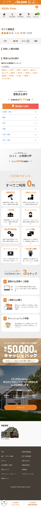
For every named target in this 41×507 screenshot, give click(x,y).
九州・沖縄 (6, 140)
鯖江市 (33, 70)
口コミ (25, 41)
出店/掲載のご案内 (6, 465)
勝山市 (25, 70)
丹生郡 (11, 76)
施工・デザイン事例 (7, 456)
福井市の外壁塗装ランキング (11, 63)
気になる (36, 15)
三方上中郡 (5, 78)
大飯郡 (25, 76)
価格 (35, 41)
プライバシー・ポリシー (8, 474)
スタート (20, 407)
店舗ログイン (5, 478)
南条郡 (4, 76)
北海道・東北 (7, 112)
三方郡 (18, 76)
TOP (4, 15)
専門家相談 (20, 15)
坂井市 (20, 73)
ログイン (3, 460)
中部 (3, 123)
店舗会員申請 (26, 465)
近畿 (3, 129)
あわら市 (5, 73)
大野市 (18, 70)
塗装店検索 (12, 15)
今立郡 (34, 73)
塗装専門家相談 (26, 452)
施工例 (29, 15)
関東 (3, 117)
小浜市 (11, 70)
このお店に (15, 504)
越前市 (12, 73)
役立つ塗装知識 (26, 456)
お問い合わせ (26, 460)
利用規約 (24, 469)
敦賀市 (4, 70)
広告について (5, 469)
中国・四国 (6, 134)
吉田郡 (27, 73)
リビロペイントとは (28, 474)
